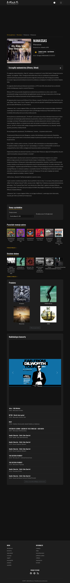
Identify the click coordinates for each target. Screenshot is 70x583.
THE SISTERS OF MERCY (15, 456)
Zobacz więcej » (12, 276)
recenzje (9, 555)
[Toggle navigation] (61, 2)
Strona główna (11, 35)
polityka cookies (40, 555)
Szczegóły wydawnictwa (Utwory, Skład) (23, 67)
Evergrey (21, 303)
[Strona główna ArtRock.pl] (13, 3)
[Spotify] (34, 573)
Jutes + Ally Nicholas (14, 408)
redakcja (38, 548)
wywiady (9, 565)
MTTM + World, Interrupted (16, 415)
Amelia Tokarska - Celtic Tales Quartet (19, 435)
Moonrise (21, 324)
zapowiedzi (10, 553)
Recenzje (19, 35)
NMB (48, 324)
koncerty (9, 550)
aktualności (10, 548)
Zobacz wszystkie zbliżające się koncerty (35, 481)
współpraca (39, 560)
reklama (38, 558)
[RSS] (38, 573)
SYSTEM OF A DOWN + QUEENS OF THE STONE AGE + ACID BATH (26, 429)
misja (37, 550)
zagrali (8, 558)
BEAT (10, 422)
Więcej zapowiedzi (35, 327)
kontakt (38, 562)
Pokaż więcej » (11, 247)
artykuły (9, 562)
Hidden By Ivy (48, 303)
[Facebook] (31, 573)
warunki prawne (40, 553)
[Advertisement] (35, 18)
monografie (10, 560)
